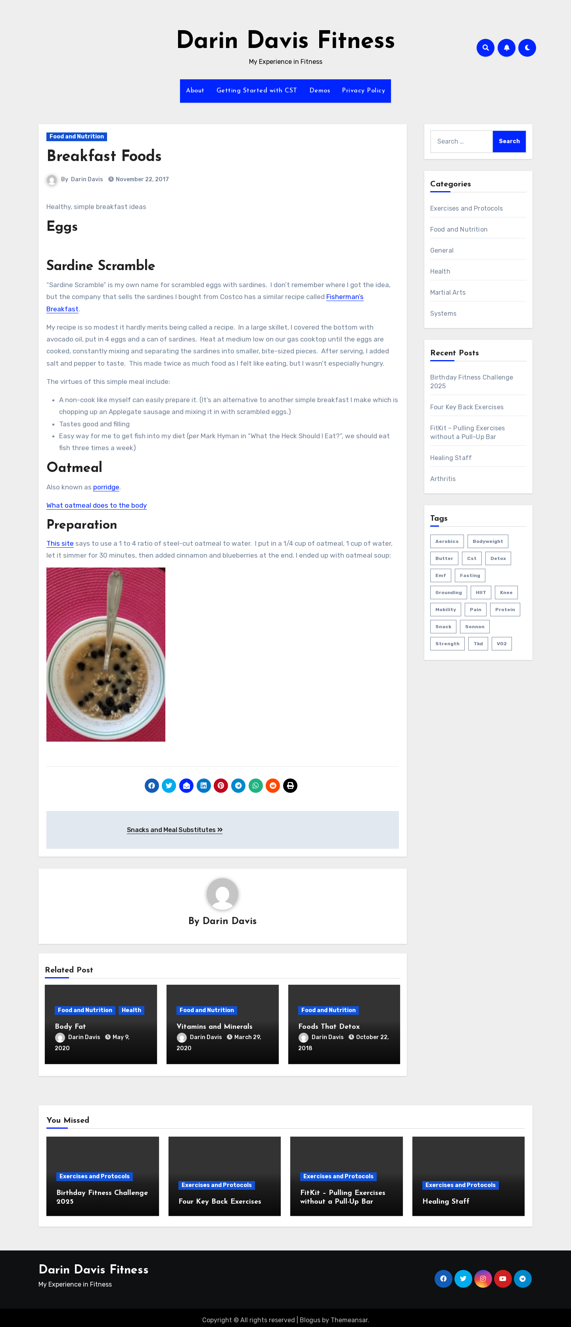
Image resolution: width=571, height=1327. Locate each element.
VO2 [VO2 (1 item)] (502, 643)
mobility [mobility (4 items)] (445, 609)
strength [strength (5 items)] (447, 643)
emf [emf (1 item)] (440, 575)
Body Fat (70, 1027)
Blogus (310, 1315)
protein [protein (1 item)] (505, 609)
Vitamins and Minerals (214, 1027)
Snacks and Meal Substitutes (175, 830)
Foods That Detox (329, 1027)
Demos (319, 91)
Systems (443, 313)
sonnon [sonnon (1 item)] (475, 626)
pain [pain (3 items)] (475, 609)
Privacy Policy (363, 91)
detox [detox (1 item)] (498, 558)
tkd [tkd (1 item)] (478, 643)
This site (60, 543)
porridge (106, 487)
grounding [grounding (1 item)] (448, 592)
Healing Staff (451, 458)
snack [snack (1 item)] (443, 626)
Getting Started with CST (257, 91)
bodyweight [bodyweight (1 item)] (488, 541)
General (442, 250)
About (195, 91)
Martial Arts (448, 292)
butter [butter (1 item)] (444, 558)
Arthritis (443, 479)
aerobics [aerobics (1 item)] (447, 541)
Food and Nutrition (77, 136)
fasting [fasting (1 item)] (470, 575)
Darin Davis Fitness (285, 42)
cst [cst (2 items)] (472, 558)
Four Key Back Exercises (467, 407)
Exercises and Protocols (466, 208)
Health (131, 1010)
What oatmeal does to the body (96, 505)
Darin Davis (87, 179)
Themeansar (349, 1315)
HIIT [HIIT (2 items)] (481, 592)
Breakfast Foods (104, 157)
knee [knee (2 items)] (506, 592)
